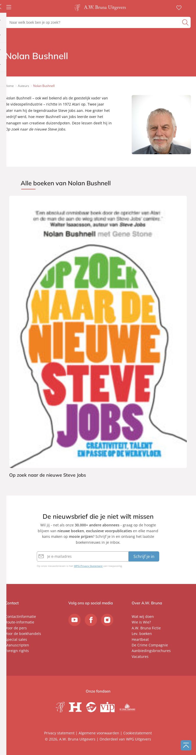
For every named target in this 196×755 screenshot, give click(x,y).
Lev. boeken (142, 633)
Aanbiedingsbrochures (151, 650)
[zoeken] (186, 22)
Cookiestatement (137, 733)
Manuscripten (17, 645)
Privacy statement (59, 733)
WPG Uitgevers (138, 739)
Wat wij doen (143, 616)
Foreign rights (17, 650)
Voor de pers (16, 628)
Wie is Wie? (141, 622)
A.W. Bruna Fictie (146, 628)
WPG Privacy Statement (88, 566)
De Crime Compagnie (150, 645)
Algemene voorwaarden (99, 733)
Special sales (16, 639)
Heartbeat (140, 639)
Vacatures (140, 656)
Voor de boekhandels (23, 633)
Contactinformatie (20, 616)
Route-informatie (19, 622)
